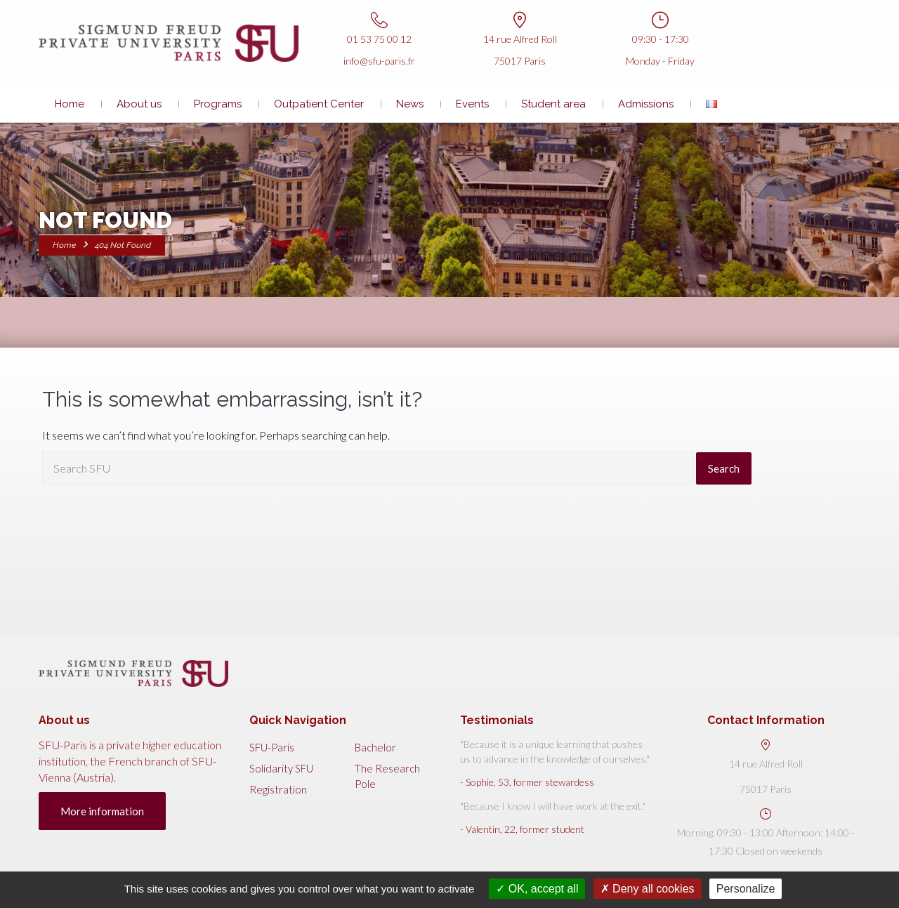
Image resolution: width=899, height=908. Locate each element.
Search (724, 468)
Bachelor (375, 747)
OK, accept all (537, 889)
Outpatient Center (319, 104)
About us (139, 104)
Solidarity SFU (281, 768)
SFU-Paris (271, 747)
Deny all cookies (648, 889)
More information (102, 811)
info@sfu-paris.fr (379, 61)
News (410, 104)
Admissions (646, 104)
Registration (278, 789)
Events (472, 104)
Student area (553, 104)
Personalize (745, 889)
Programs (218, 104)
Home (69, 104)
